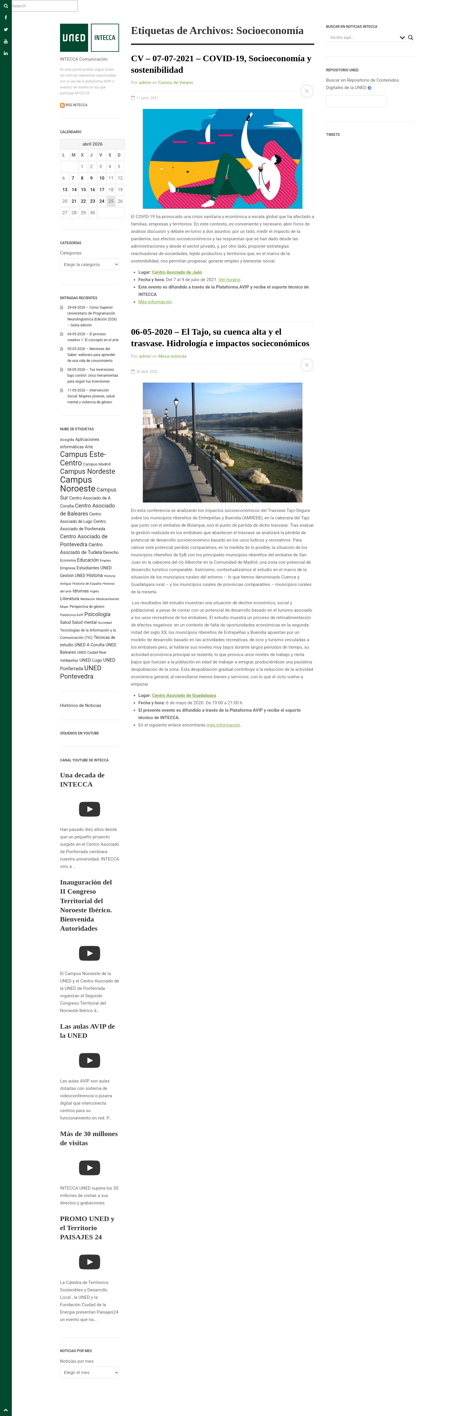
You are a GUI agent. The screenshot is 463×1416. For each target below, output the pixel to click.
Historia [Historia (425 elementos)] (94, 575)
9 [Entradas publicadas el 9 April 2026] (91, 178)
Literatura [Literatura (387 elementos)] (69, 598)
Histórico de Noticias (80, 705)
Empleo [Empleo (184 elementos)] (105, 561)
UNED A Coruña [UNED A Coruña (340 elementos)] (89, 644)
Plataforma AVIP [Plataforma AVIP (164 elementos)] (71, 615)
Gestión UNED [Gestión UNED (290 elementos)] (72, 575)
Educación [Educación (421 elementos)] (87, 560)
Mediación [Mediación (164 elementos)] (87, 599)
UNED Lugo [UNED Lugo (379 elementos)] (91, 660)
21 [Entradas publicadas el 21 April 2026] (74, 201)
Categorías (70, 253)
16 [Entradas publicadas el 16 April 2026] (92, 189)
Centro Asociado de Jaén (177, 272)
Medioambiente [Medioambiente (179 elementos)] (107, 599)
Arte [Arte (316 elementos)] (89, 446)
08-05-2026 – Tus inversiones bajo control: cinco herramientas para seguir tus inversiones (92, 376)
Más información (155, 302)
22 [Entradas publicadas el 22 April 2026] (83, 201)
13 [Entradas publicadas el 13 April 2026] (64, 189)
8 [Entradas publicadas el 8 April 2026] (82, 178)
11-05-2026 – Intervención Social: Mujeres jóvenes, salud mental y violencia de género (91, 396)
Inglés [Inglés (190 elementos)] (94, 591)
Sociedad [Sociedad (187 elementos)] (105, 623)
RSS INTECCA (76, 105)
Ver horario (229, 279)
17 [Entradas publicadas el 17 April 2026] (101, 189)
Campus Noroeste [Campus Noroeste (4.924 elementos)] (77, 484)
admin (145, 82)
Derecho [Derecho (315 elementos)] (111, 552)
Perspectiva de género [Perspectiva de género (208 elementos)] (87, 607)
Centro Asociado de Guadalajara (184, 695)
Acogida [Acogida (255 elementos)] (67, 439)
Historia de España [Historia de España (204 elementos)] (87, 583)
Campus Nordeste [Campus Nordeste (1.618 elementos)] (87, 471)
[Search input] (364, 37)
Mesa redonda (172, 356)
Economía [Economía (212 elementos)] (68, 560)
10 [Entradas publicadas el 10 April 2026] (101, 178)
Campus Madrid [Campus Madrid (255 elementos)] (96, 464)
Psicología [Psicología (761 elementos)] (97, 614)
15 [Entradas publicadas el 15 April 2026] (83, 189)
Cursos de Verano (175, 82)
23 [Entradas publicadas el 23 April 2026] (92, 201)
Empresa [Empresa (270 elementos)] (67, 568)
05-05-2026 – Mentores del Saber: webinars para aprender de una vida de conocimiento (91, 355)
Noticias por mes (77, 1361)
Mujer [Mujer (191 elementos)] (64, 607)
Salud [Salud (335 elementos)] (65, 622)
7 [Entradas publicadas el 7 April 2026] (73, 178)
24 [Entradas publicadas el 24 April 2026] (101, 201)
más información (223, 725)
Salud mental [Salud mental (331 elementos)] (84, 622)
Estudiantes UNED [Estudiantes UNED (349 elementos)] (94, 568)
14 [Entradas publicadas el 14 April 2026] (74, 189)
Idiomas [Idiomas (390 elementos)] (80, 591)
